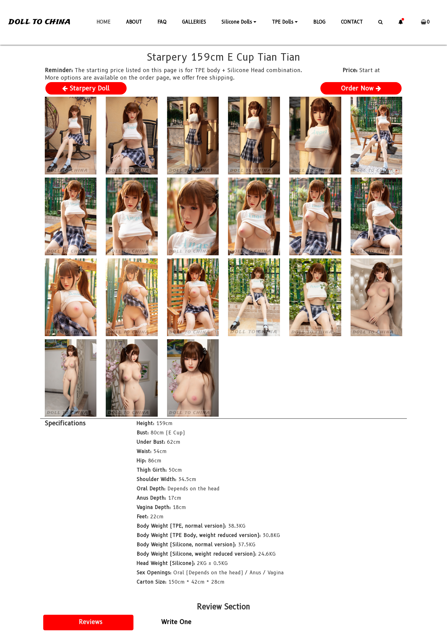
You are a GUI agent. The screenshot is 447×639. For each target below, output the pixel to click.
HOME (103, 22)
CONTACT (352, 22)
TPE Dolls (285, 22)
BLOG (319, 22)
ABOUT (134, 22)
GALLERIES (194, 22)
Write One (176, 622)
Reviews (90, 622)
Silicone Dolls (238, 22)
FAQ (161, 22)
